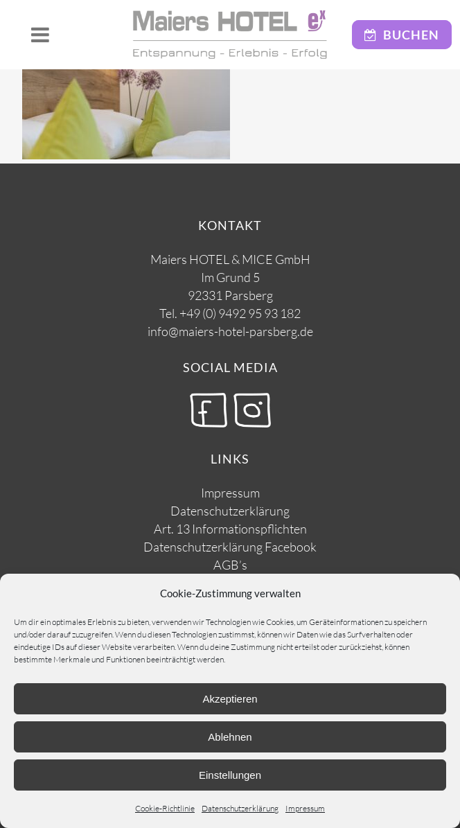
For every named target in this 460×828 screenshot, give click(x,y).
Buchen (401, 34)
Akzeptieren (229, 699)
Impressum (305, 808)
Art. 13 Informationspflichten (230, 528)
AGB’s (230, 564)
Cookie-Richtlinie (165, 808)
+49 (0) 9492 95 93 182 (240, 313)
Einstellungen (230, 775)
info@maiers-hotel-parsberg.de (230, 331)
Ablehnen (229, 737)
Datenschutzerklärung (240, 808)
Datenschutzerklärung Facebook (230, 546)
